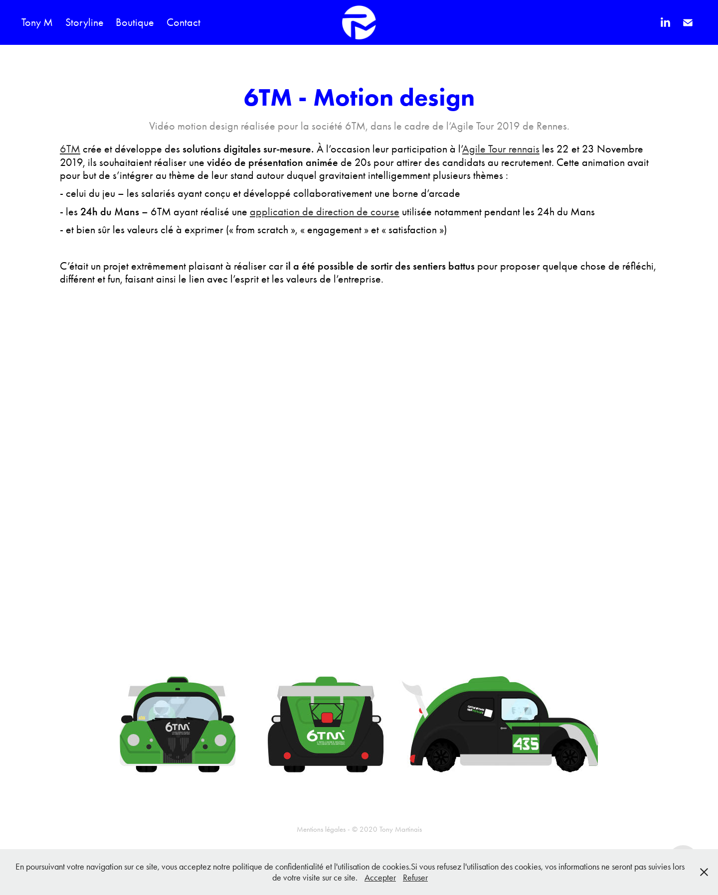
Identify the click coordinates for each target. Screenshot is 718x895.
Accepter (380, 877)
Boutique (135, 22)
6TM (70, 149)
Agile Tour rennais (500, 149)
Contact (183, 22)
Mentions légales (321, 829)
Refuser (415, 877)
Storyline (84, 22)
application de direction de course (324, 211)
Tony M (37, 22)
